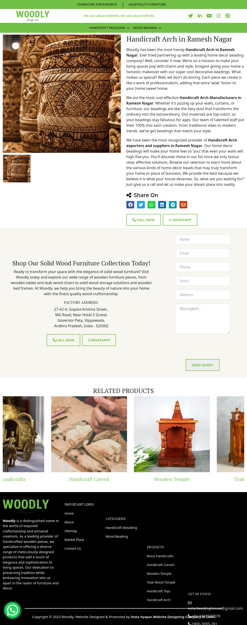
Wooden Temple (206, 479)
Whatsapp (180, 219)
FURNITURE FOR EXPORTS (97, 4)
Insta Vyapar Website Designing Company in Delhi (173, 616)
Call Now (143, 219)
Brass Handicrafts (40, 479)
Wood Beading (145, 28)
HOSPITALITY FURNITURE (147, 4)
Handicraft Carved (123, 479)
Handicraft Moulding (107, 28)
